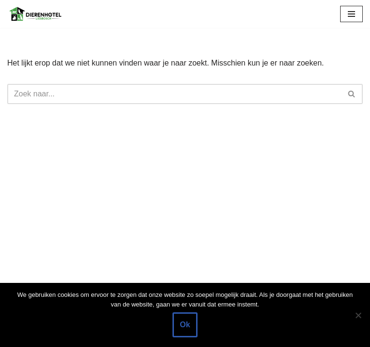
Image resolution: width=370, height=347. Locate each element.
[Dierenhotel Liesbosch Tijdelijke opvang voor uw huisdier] (36, 14)
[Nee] (358, 315)
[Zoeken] (174, 94)
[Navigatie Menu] (351, 14)
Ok (185, 324)
